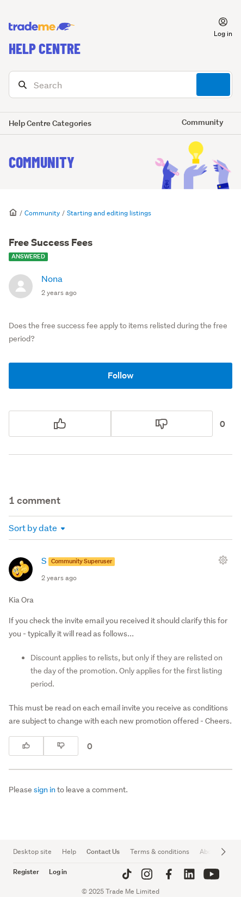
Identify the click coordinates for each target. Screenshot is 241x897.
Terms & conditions (159, 851)
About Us (213, 851)
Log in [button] (58, 871)
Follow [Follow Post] (121, 375)
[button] (216, 26)
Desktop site (32, 851)
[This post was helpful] (60, 424)
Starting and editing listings (109, 213)
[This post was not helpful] (162, 424)
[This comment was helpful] (26, 746)
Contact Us (103, 851)
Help (69, 851)
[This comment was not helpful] (61, 746)
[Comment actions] (225, 560)
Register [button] (26, 871)
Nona (52, 278)
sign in (44, 789)
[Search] (120, 84)
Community (42, 162)
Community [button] (203, 122)
